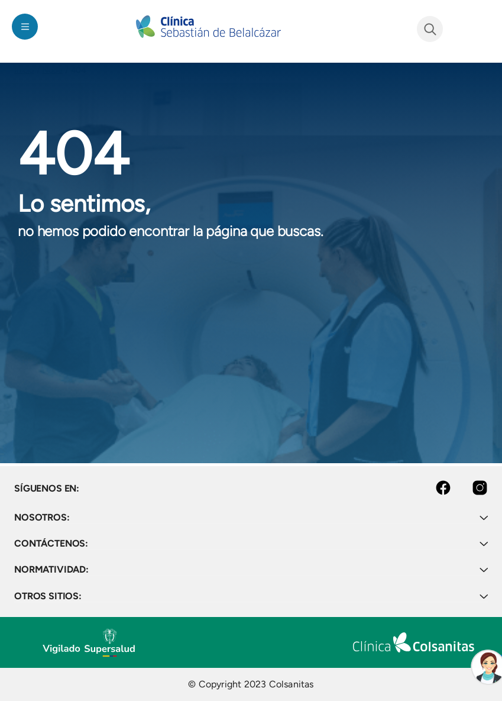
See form (430, 29)
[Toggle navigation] (25, 27)
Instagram (469, 488)
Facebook (434, 488)
